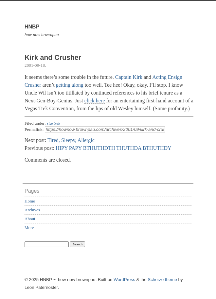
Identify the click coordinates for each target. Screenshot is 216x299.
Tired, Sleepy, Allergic (71, 140)
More (29, 227)
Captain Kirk (128, 77)
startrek (53, 123)
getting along (69, 85)
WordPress (124, 279)
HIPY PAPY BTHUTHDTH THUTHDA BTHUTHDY (113, 148)
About (30, 218)
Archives (32, 209)
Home (30, 201)
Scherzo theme (162, 279)
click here (94, 100)
